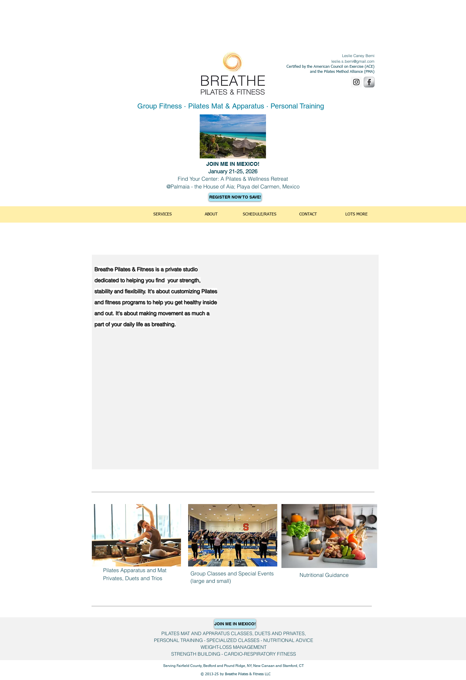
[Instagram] (356, 82)
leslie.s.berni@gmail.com (352, 61)
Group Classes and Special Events (232, 573)
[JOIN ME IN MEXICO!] (235, 624)
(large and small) (211, 580)
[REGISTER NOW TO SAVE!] (235, 197)
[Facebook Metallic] (369, 82)
